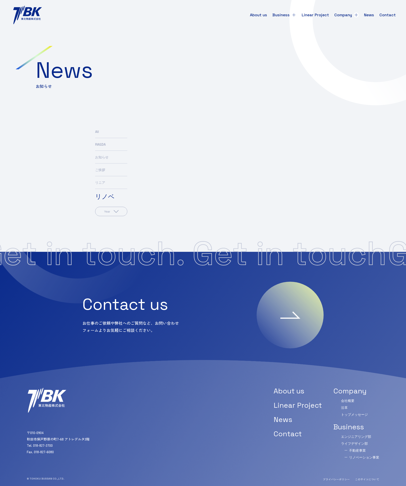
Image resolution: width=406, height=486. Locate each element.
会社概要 (347, 400)
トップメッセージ (354, 414)
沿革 (344, 407)
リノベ (105, 196)
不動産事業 (357, 450)
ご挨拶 (100, 170)
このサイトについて (367, 479)
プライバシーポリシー (336, 479)
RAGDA (100, 144)
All (97, 132)
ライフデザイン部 (354, 443)
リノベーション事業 (364, 457)
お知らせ (102, 157)
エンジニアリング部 (356, 436)
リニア (100, 182)
